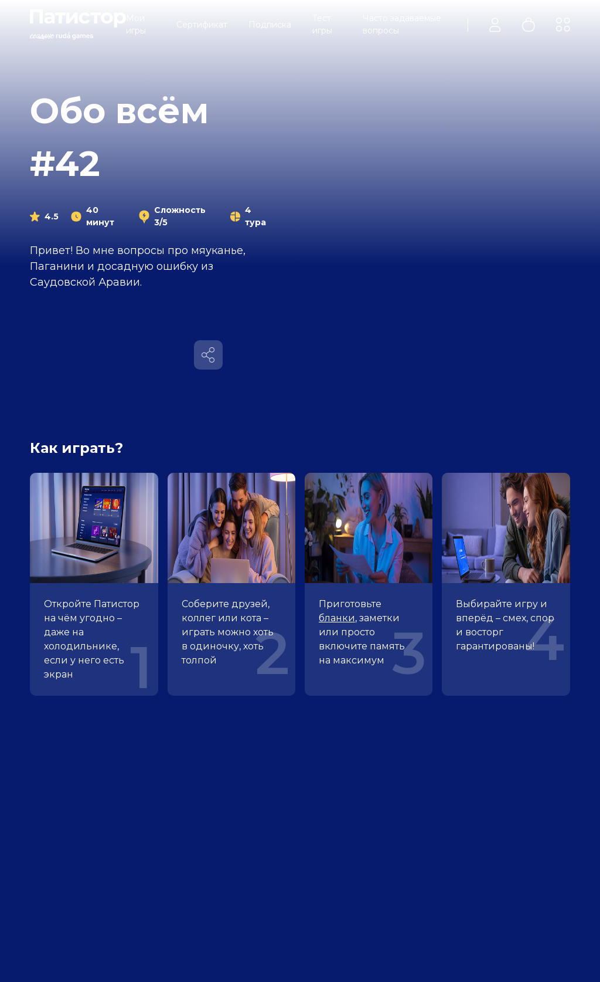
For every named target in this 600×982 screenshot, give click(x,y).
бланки (337, 618)
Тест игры (322, 24)
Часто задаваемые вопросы (402, 24)
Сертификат (201, 24)
